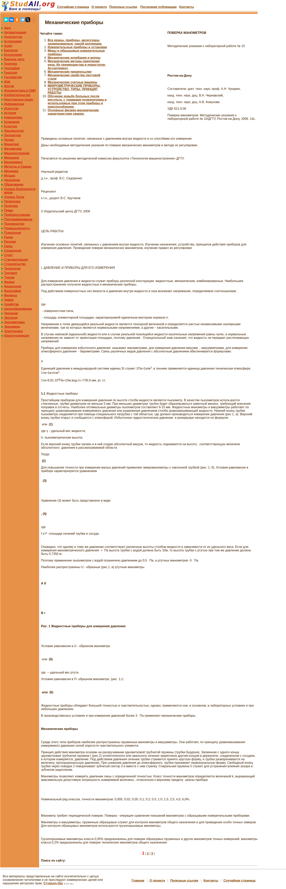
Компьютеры (13, 117)
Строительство (15, 264)
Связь (8, 246)
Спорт (8, 255)
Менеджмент (13, 162)
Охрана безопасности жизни (19, 190)
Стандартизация (16, 259)
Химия (8, 299)
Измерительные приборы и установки (77, 47)
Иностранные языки (18, 99)
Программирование (18, 219)
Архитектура (13, 37)
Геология (10, 72)
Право (8, 210)
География (12, 68)
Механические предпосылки (70, 71)
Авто (7, 28)
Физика (9, 282)
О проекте (99, 7)
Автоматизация (15, 32)
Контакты (186, 7)
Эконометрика (14, 322)
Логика (9, 139)
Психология (12, 232)
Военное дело (14, 59)
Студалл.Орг (53, 883)
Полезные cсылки (123, 7)
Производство (14, 223)
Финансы (10, 295)
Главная (138, 880)
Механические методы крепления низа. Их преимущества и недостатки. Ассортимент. (77, 65)
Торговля (10, 273)
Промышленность (17, 228)
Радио (8, 237)
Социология (12, 250)
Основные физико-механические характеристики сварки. (73, 112)
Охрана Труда (14, 197)
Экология (10, 317)
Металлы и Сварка (17, 166)
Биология (11, 50)
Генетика (10, 63)
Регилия (10, 241)
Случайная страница (73, 7)
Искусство (11, 108)
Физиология (12, 286)
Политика (11, 206)
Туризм (9, 277)
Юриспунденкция (16, 335)
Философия (12, 291)
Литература (12, 135)
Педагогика (12, 201)
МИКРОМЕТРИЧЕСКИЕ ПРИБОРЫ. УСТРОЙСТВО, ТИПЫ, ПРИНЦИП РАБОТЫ (74, 89)
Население (12, 180)
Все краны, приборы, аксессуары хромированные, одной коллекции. (75, 42)
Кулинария (11, 121)
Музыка (9, 175)
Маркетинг (11, 144)
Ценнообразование (18, 308)
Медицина (11, 157)
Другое (9, 86)
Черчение (11, 313)
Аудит (8, 45)
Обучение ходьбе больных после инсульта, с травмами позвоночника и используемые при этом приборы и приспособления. (77, 101)
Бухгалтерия (13, 54)
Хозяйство (11, 304)
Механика (11, 171)
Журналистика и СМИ (20, 90)
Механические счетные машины (72, 82)
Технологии (12, 268)
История (10, 113)
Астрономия (13, 41)
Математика (13, 148)
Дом (7, 81)
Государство (13, 77)
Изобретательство (17, 95)
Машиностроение (17, 153)
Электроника (13, 331)
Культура (10, 126)
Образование (13, 184)
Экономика (12, 326)
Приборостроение (17, 214)
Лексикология (14, 130)
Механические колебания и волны (74, 57)
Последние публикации (158, 7)
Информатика (14, 104)
